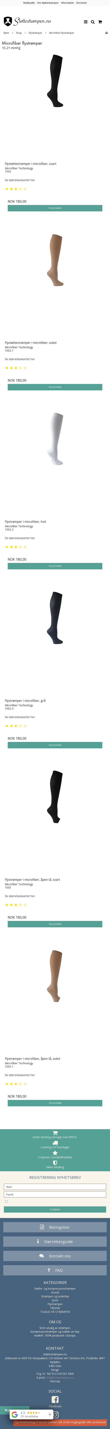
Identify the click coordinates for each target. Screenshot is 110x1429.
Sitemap (55, 1381)
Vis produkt (55, 208)
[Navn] (55, 1186)
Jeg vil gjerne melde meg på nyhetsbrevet (47, 1201)
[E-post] (55, 1194)
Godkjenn (55, 1209)
